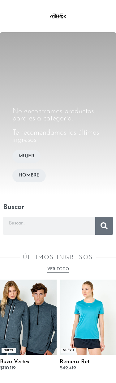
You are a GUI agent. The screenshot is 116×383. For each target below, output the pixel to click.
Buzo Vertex (14, 362)
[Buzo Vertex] (28, 317)
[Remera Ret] (88, 317)
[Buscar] (104, 226)
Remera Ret (74, 362)
